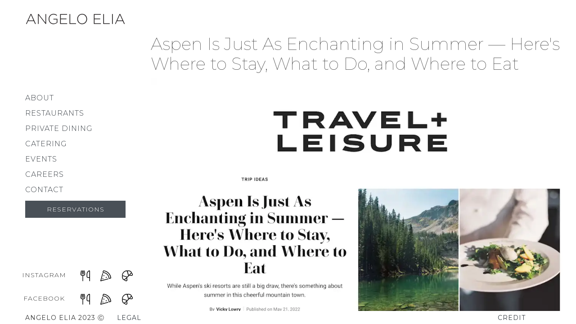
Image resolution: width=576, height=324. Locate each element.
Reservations (75, 209)
